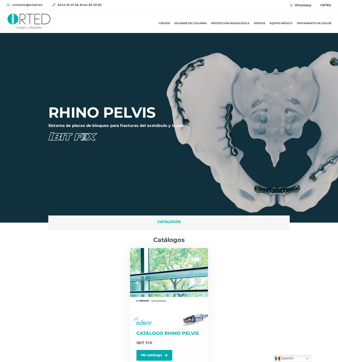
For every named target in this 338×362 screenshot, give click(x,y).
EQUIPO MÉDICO (281, 23)
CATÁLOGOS (169, 222)
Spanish (284, 358)
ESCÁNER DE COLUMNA (190, 23)
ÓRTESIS (259, 23)
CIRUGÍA (164, 23)
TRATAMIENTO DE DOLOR (314, 23)
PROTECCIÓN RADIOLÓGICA (230, 23)
